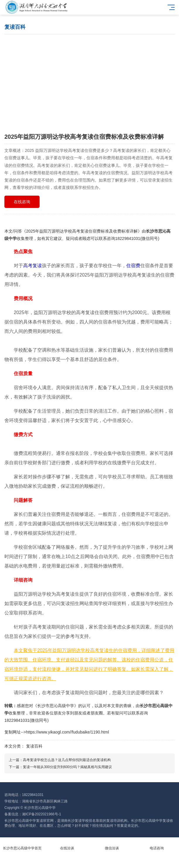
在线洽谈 (67, 844)
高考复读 (32, 265)
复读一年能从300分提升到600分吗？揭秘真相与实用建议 (67, 767)
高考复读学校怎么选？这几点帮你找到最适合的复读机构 (67, 760)
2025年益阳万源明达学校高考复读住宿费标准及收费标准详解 (82, 231)
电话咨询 (156, 844)
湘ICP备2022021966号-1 (41, 814)
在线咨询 (22, 201)
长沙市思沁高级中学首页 (22, 844)
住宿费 (133, 265)
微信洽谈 (112, 844)
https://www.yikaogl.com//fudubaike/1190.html (67, 732)
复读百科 (34, 746)
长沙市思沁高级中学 (55, 705)
